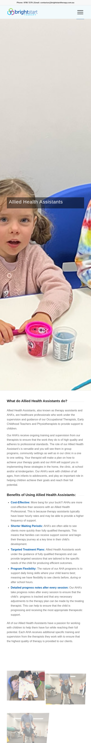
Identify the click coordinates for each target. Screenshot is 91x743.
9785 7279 (28, 3)
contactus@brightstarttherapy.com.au (57, 3)
